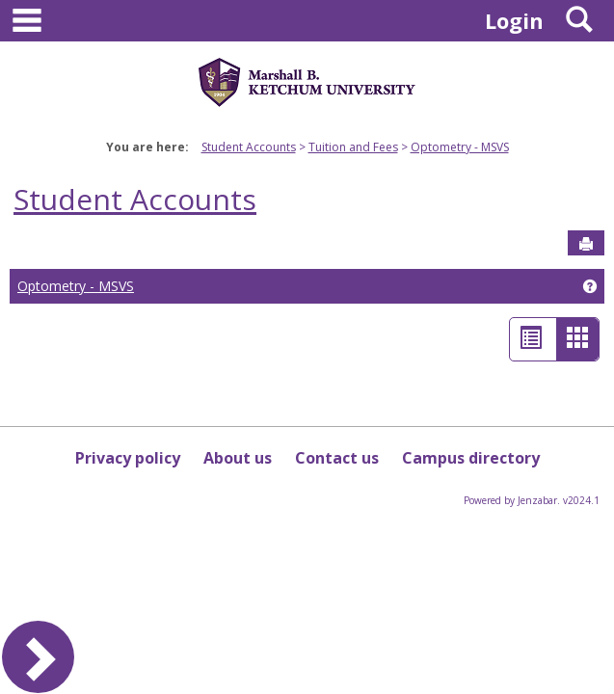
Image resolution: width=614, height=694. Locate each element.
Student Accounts (248, 147)
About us (237, 457)
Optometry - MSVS (460, 147)
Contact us (337, 457)
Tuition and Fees (353, 147)
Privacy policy (127, 457)
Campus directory (471, 457)
